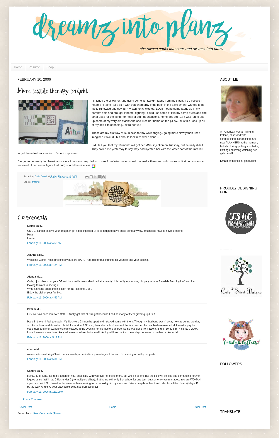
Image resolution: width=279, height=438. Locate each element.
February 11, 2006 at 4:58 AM (44, 243)
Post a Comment (32, 399)
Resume (34, 67)
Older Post (200, 407)
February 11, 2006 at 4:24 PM (44, 264)
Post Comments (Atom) (47, 413)
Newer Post (25, 407)
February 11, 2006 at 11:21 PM (45, 391)
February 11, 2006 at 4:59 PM (44, 297)
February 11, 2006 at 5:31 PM (44, 359)
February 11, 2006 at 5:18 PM (44, 337)
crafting (35, 182)
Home (18, 67)
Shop (50, 67)
